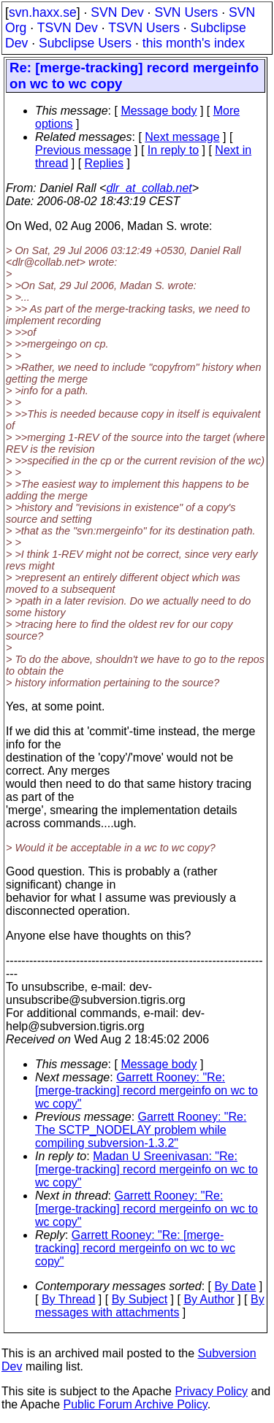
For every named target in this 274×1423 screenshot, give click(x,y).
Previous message (83, 150)
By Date (235, 1286)
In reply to (173, 150)
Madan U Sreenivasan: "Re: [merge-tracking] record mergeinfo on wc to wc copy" (146, 1169)
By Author (208, 1299)
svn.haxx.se (43, 12)
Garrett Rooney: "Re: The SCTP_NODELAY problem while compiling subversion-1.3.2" (140, 1130)
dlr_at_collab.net (148, 188)
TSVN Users (144, 27)
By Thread (69, 1299)
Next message (182, 137)
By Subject (139, 1299)
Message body (159, 110)
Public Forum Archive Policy (136, 1404)
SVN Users (186, 12)
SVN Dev (117, 12)
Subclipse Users (85, 43)
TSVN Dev (67, 27)
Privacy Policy (211, 1391)
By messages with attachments (150, 1306)
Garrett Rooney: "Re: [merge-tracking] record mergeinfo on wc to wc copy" (146, 1090)
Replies (104, 163)
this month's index (193, 43)
